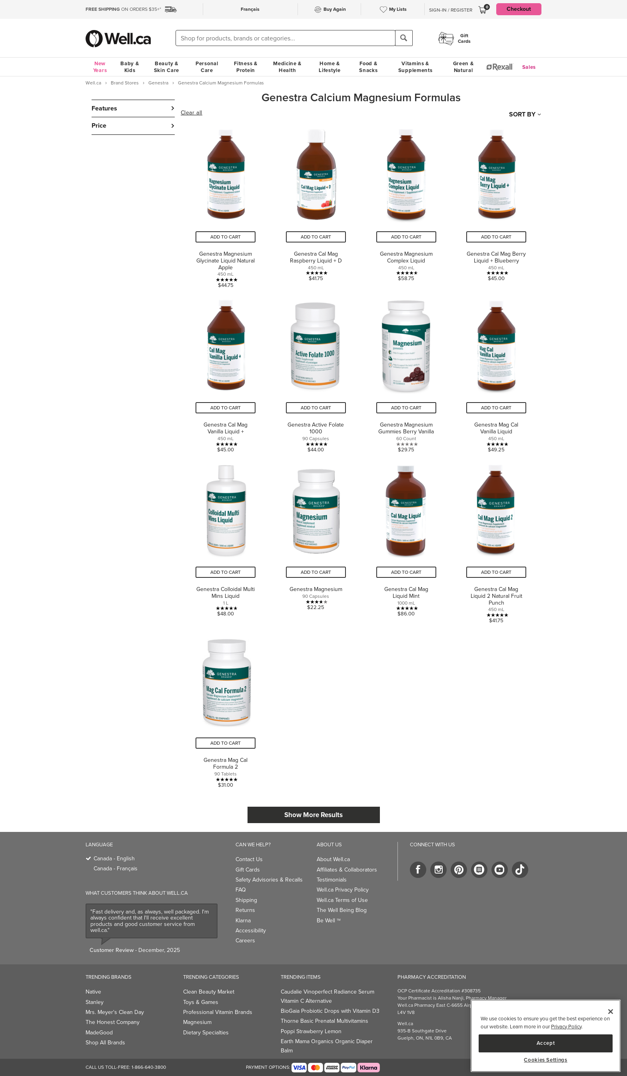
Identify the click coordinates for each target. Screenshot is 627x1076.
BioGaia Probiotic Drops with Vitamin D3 (330, 1011)
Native (93, 992)
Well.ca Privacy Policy (343, 890)
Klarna (243, 920)
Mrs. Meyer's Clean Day (115, 1012)
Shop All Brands (105, 1042)
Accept (546, 1043)
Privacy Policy (566, 1026)
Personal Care (207, 67)
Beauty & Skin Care (166, 67)
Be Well (329, 920)
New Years (100, 67)
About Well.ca (333, 859)
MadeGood (99, 1032)
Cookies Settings (545, 1060)
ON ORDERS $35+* (123, 9)
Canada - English (114, 858)
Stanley (95, 1002)
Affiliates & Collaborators (347, 870)
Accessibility (251, 930)
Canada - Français (116, 868)
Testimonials (332, 880)
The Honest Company (113, 1022)
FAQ (241, 890)
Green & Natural (463, 67)
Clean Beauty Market (208, 992)
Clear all (191, 112)
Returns (245, 910)
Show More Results (313, 815)
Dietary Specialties (206, 1032)
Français (250, 9)
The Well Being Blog (342, 910)
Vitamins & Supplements (415, 67)
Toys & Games (200, 1002)
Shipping (246, 900)
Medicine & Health (287, 67)
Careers (245, 940)
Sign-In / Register (450, 10)
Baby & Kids (129, 67)
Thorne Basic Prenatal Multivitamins (324, 1021)
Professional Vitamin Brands (217, 1012)
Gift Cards (248, 870)
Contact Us (249, 859)
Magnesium (197, 1022)
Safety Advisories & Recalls (269, 880)
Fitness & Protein (245, 67)
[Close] (610, 1011)
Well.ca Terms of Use (342, 900)
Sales (529, 67)
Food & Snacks (368, 67)
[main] (546, 1036)
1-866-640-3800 (149, 1067)
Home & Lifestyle (329, 67)
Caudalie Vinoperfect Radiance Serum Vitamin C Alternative (327, 996)
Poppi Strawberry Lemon (311, 1031)
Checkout (519, 9)
